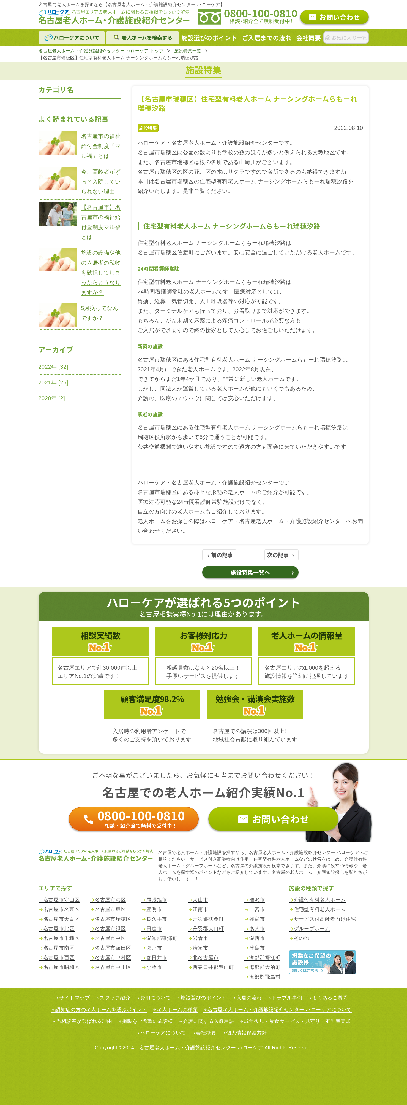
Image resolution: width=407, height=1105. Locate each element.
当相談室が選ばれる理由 (84, 1021)
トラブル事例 (287, 998)
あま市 (257, 928)
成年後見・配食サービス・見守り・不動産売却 (297, 1021)
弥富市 (257, 919)
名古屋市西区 (59, 957)
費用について (155, 998)
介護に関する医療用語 (208, 1021)
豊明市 (154, 909)
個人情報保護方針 (246, 1033)
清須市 (200, 948)
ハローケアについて (163, 1033)
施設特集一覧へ (250, 572)
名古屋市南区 (59, 948)
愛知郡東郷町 (161, 938)
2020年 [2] (52, 398)
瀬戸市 (154, 948)
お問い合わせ (339, 17)
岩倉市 (200, 938)
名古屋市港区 (110, 899)
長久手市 (156, 919)
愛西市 (257, 938)
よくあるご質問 (330, 998)
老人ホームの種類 (177, 1009)
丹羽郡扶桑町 (208, 919)
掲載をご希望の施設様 (147, 1021)
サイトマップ (74, 998)
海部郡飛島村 (264, 977)
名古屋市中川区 (113, 967)
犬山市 (200, 899)
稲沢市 (257, 899)
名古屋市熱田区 (113, 948)
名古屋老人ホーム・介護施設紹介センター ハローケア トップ (101, 50)
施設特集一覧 (187, 50)
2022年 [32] (53, 367)
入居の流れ (249, 998)
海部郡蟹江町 (264, 957)
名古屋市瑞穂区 (113, 919)
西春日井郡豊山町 (213, 967)
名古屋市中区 (110, 938)
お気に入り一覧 (349, 37)
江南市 (200, 909)
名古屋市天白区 (61, 919)
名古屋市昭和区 (61, 967)
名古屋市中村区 (113, 957)
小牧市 (154, 967)
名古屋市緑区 (110, 928)
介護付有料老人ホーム (320, 899)
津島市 (257, 948)
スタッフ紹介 (115, 998)
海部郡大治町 (264, 967)
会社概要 (206, 1033)
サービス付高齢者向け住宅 (325, 919)
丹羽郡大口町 (208, 928)
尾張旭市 (156, 899)
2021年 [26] (53, 382)
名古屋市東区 (110, 909)
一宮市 (257, 909)
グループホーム (312, 928)
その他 (302, 938)
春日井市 (156, 957)
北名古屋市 (206, 957)
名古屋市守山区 (61, 899)
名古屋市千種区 (61, 938)
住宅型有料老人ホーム (320, 909)
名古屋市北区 (59, 928)
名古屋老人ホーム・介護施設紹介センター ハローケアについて (279, 1009)
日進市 (154, 928)
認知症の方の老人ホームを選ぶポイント (101, 1009)
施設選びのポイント (203, 998)
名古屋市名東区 (61, 909)
